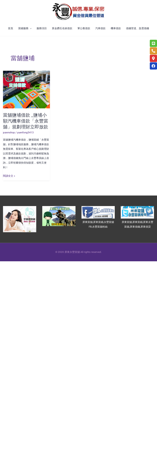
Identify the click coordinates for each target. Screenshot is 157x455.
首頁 (10, 28)
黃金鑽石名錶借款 (62, 28)
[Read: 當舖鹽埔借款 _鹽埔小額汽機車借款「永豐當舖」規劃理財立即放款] (26, 89)
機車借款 (116, 28)
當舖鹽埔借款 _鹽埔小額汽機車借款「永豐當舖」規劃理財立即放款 (25, 120)
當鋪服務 (23, 28)
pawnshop (9, 132)
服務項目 (42, 28)
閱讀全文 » (9, 176)
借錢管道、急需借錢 (137, 28)
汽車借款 (100, 28)
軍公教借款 (83, 28)
